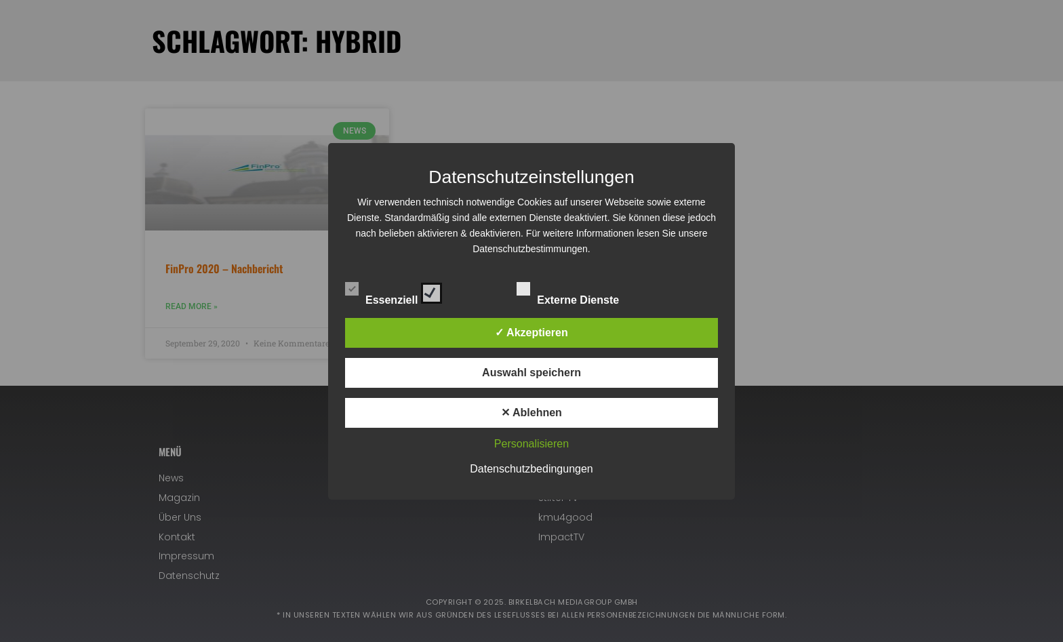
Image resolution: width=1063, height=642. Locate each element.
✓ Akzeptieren (531, 332)
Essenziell (393, 291)
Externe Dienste (580, 291)
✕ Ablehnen (531, 412)
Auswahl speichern (531, 372)
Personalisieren (531, 443)
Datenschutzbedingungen (531, 469)
